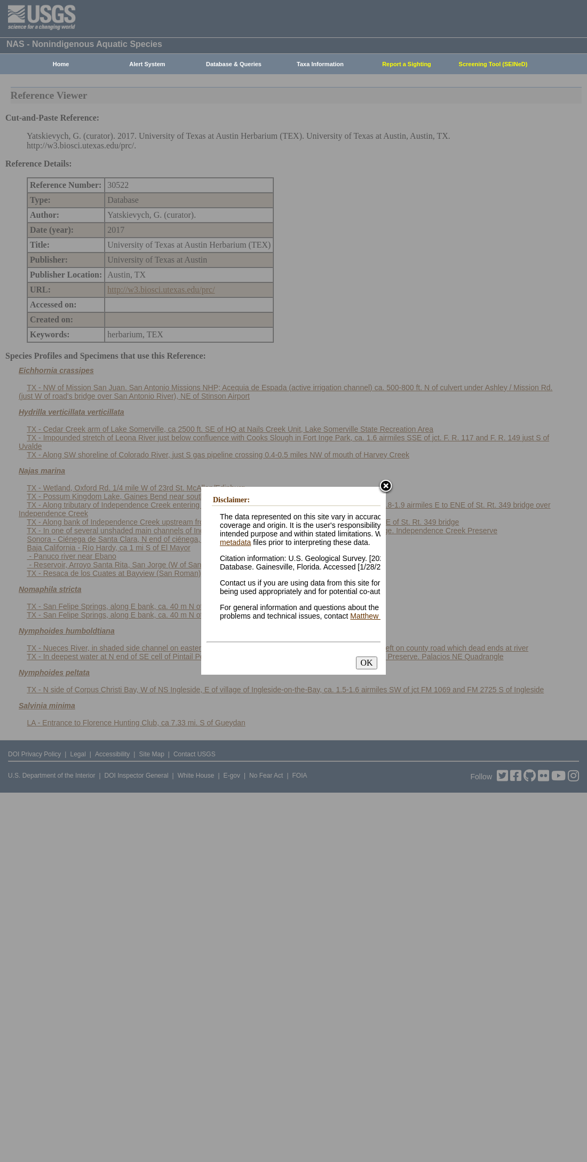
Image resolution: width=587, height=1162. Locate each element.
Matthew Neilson (378, 616)
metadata (235, 542)
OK (366, 662)
